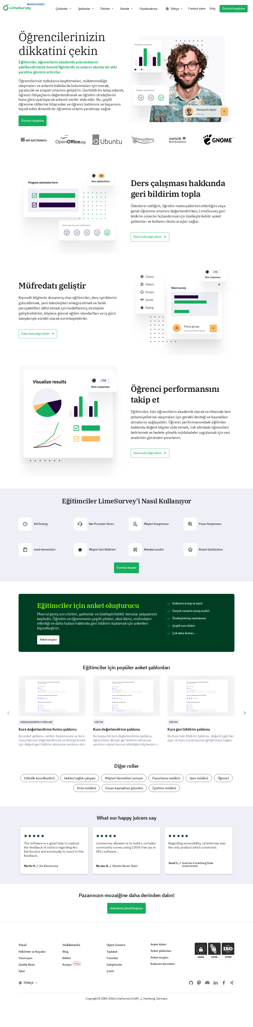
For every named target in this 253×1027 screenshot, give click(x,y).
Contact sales (196, 8)
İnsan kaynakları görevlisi (124, 788)
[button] (64, 8)
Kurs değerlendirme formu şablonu (47, 729)
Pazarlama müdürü (166, 778)
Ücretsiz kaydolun (233, 8)
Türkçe (174, 9)
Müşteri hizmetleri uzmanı (124, 778)
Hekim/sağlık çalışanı (79, 778)
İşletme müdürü (164, 788)
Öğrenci (223, 778)
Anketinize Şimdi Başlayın (126, 908)
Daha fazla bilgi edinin (150, 237)
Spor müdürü (198, 778)
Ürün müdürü (86, 788)
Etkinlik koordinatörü (39, 778)
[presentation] (8, 713)
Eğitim (99, 722)
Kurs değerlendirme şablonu (116, 729)
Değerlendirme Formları (36, 722)
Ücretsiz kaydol (126, 567)
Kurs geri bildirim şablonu (188, 729)
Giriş (212, 8)
